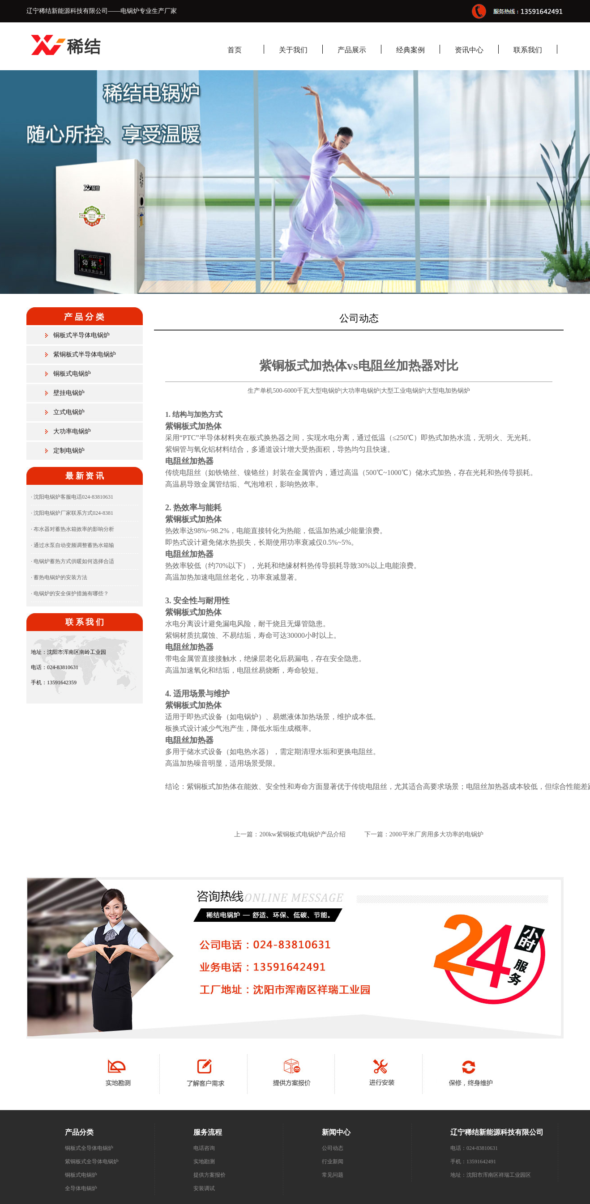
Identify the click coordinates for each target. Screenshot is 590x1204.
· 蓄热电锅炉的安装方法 (59, 577)
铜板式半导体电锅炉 (81, 335)
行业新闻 (332, 1161)
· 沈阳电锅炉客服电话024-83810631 (72, 497)
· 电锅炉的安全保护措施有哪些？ (70, 593)
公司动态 (332, 1148)
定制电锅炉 (69, 450)
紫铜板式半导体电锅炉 (84, 354)
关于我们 (293, 50)
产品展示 (352, 50)
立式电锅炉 (69, 412)
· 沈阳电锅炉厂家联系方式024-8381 (72, 513)
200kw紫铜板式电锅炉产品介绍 (302, 834)
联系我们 (527, 50)
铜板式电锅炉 (72, 373)
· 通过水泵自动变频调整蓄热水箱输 (72, 545)
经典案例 (410, 50)
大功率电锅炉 (72, 431)
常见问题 (332, 1175)
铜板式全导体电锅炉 (89, 1148)
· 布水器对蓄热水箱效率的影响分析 (72, 529)
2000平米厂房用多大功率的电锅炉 (436, 834)
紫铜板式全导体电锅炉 (92, 1161)
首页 (234, 50)
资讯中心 (469, 50)
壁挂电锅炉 (69, 393)
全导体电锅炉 (81, 1188)
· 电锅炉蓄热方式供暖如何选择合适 (72, 561)
